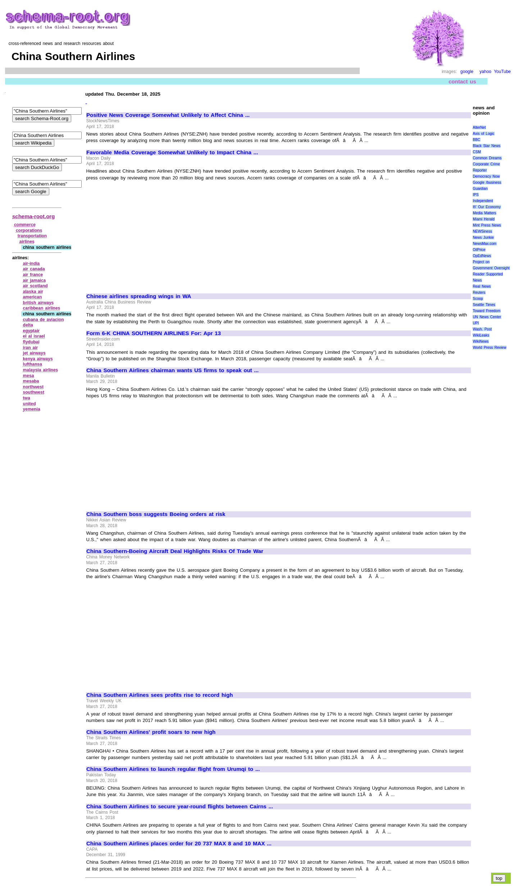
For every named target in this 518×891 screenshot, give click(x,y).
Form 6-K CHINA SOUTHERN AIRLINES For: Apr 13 (153, 333)
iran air (30, 347)
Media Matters (484, 213)
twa (26, 398)
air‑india (31, 263)
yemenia (31, 409)
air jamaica (34, 280)
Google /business (487, 182)
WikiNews (481, 341)
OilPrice (479, 250)
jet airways (34, 353)
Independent (483, 201)
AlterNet (479, 127)
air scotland (35, 285)
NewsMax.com (484, 244)
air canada (34, 268)
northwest (33, 386)
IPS (475, 195)
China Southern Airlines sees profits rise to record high (159, 695)
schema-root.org (33, 216)
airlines (27, 241)
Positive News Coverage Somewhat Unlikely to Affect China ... (168, 115)
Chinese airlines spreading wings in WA (138, 296)
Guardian (480, 189)
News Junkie (483, 237)
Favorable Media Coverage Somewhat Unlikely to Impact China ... (172, 152)
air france (33, 274)
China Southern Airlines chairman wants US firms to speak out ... (172, 370)
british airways (38, 302)
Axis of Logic (483, 134)
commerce (25, 224)
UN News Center (487, 317)
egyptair (31, 330)
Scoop (478, 299)
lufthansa (32, 364)
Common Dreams (487, 158)
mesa (28, 375)
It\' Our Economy (486, 207)
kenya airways (38, 358)
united (29, 403)
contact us (462, 81)
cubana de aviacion (43, 319)
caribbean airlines (41, 308)
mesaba (31, 381)
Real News (482, 286)
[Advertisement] (146, 233)
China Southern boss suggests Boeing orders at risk (155, 514)
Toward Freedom (486, 311)
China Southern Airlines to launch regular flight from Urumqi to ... (173, 769)
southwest (33, 392)
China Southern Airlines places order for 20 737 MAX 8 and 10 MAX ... (179, 843)
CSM (477, 152)
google (466, 71)
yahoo (485, 71)
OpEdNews (482, 256)
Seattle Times (484, 305)
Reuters (479, 292)
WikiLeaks (481, 335)
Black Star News (486, 146)
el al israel (34, 336)
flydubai (31, 341)
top (499, 878)
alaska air (33, 291)
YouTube (502, 71)
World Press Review (489, 347)
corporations (29, 230)
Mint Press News (487, 225)
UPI (476, 323)
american (32, 297)
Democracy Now (486, 176)
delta (28, 325)
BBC (476, 140)
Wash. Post (482, 329)
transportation (32, 235)
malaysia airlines (40, 370)
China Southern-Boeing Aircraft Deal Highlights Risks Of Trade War (174, 551)
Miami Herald (484, 219)
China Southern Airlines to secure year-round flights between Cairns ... (179, 806)
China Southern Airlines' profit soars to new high (150, 732)
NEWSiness (482, 231)
